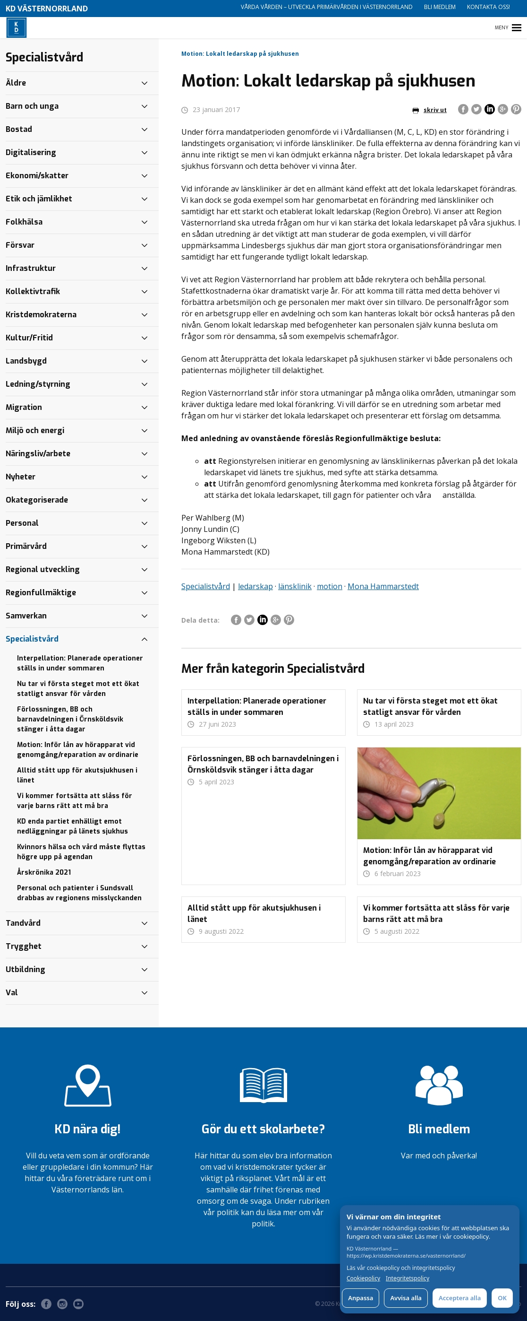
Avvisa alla (406, 1298)
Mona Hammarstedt (383, 586)
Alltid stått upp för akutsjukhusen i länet (77, 775)
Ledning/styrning (38, 384)
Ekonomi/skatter (37, 176)
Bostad (19, 129)
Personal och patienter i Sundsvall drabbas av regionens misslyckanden (79, 893)
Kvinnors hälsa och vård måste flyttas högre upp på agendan (81, 852)
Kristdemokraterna (41, 315)
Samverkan (26, 616)
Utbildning (25, 969)
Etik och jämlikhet (39, 199)
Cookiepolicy (363, 1278)
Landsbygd (26, 361)
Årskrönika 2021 (44, 872)
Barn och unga (32, 106)
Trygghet (24, 946)
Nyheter (20, 477)
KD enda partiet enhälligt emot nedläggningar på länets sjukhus (72, 826)
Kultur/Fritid (29, 338)
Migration (24, 407)
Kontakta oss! (488, 7)
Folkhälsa (24, 222)
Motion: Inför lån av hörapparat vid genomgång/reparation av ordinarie (77, 749)
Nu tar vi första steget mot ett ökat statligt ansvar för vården (78, 688)
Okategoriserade (37, 500)
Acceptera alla (460, 1298)
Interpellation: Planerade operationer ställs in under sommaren (80, 663)
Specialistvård (205, 586)
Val (12, 993)
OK (502, 1298)
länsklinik (295, 586)
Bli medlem (440, 7)
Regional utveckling (43, 569)
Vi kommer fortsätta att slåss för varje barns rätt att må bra (74, 800)
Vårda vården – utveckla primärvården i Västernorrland (327, 7)
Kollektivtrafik (33, 291)
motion (329, 586)
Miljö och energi (35, 430)
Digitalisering (31, 152)
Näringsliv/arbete (38, 454)
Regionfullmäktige (41, 593)
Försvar (20, 245)
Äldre (16, 83)
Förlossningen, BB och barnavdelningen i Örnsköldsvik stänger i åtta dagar (70, 719)
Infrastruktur (31, 268)
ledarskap (255, 586)
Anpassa (360, 1298)
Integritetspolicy (407, 1278)
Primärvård (26, 546)
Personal (22, 523)
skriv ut (429, 110)
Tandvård (23, 923)
